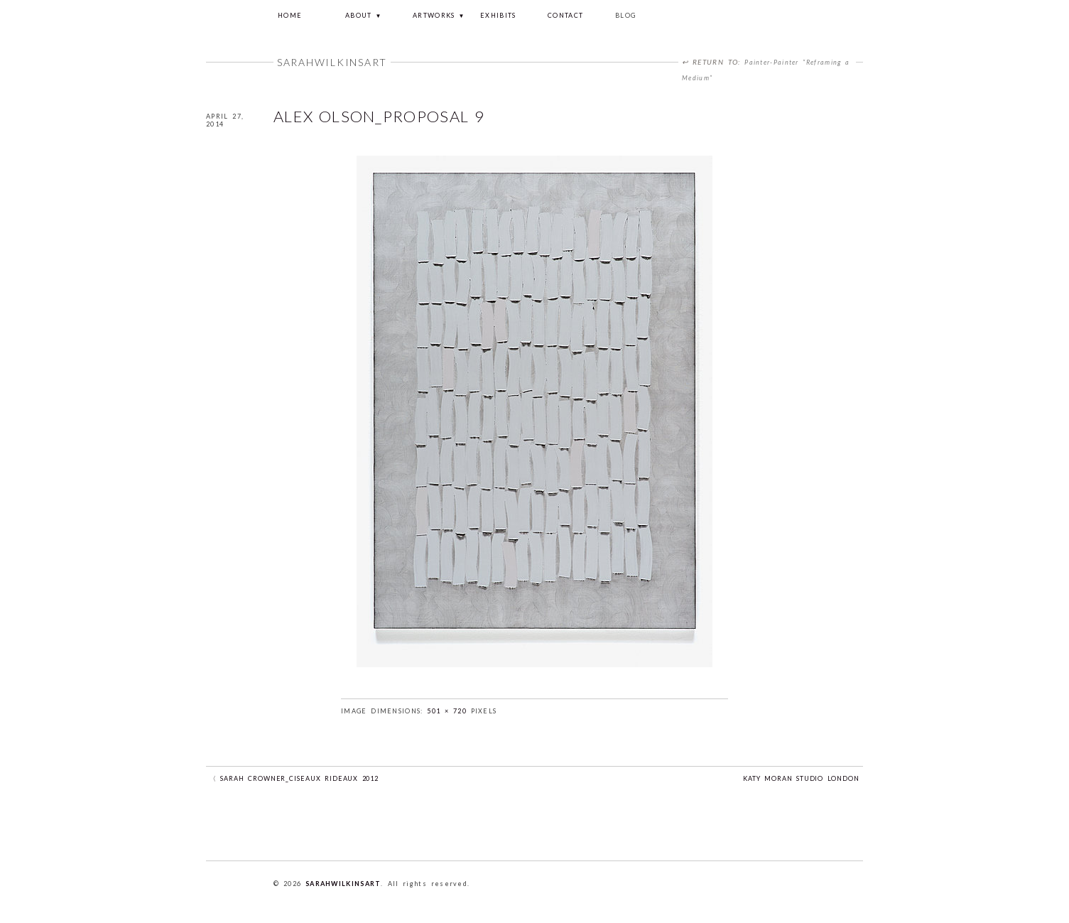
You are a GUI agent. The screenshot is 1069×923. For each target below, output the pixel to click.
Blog (625, 15)
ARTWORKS (434, 15)
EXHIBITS (498, 15)
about (358, 15)
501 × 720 (447, 711)
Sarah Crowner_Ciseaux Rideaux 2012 (299, 778)
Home (290, 15)
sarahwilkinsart (343, 883)
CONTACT (565, 15)
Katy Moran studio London (801, 778)
